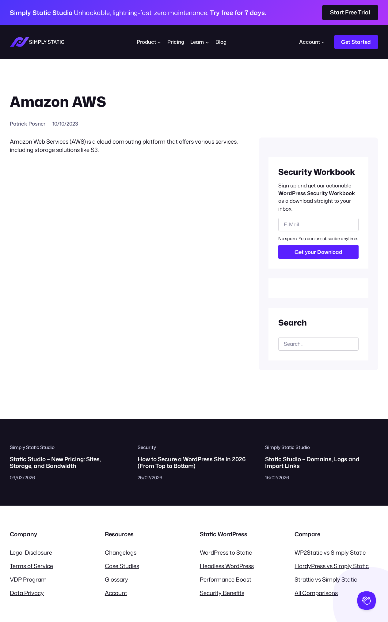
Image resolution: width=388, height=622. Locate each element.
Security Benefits (222, 593)
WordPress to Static (226, 552)
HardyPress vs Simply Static (332, 566)
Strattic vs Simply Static (326, 579)
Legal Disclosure (31, 552)
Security (147, 447)
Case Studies (122, 566)
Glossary (116, 579)
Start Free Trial (350, 12)
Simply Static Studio (32, 447)
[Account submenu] (322, 41)
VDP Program (28, 579)
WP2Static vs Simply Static (330, 552)
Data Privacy (27, 593)
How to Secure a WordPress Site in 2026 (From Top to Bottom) (192, 462)
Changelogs (120, 552)
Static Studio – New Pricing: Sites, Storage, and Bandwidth (55, 462)
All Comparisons (316, 593)
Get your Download (318, 251)
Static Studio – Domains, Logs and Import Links (312, 462)
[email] (318, 224)
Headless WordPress (227, 566)
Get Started (356, 41)
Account (116, 593)
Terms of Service (31, 566)
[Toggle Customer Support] (366, 600)
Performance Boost (225, 579)
